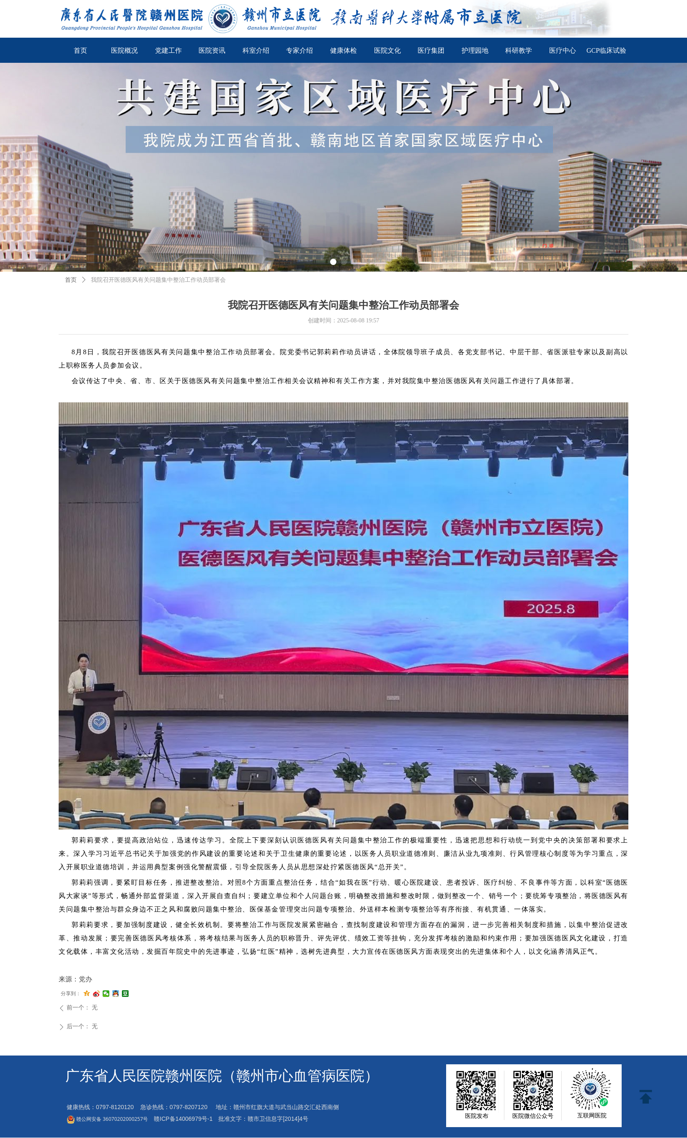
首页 (71, 280)
